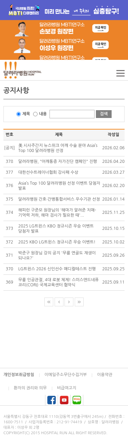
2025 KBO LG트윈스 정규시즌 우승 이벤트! (57, 242)
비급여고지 (66, 388)
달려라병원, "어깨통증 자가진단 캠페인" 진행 (57, 161)
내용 (43, 114)
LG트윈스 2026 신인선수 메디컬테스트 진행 (57, 269)
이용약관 (104, 375)
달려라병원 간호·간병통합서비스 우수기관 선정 (59, 199)
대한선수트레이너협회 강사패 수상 (48, 172)
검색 (104, 114)
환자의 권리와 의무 (30, 388)
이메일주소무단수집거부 (65, 375)
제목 (26, 114)
